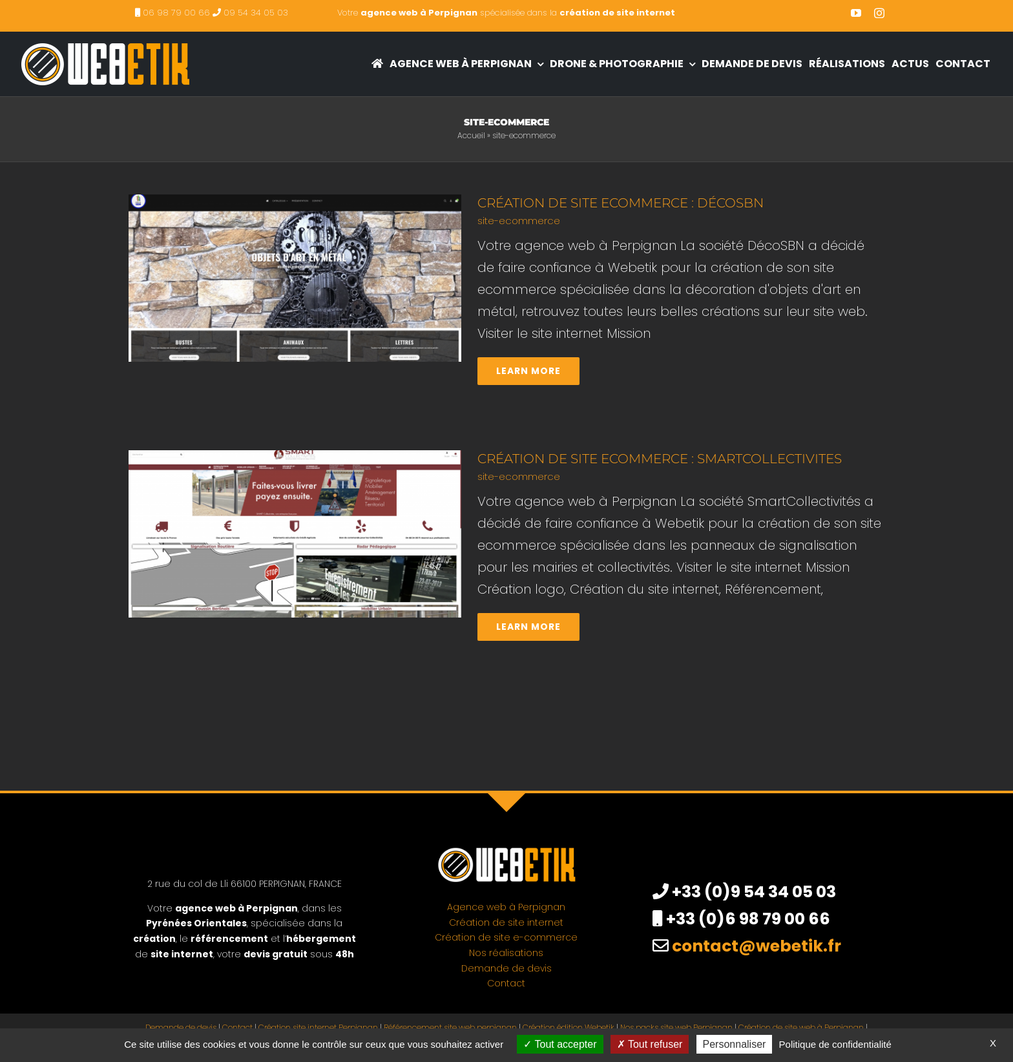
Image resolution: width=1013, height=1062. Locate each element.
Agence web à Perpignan (506, 907)
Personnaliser (734, 1044)
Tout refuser (650, 1044)
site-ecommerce (518, 220)
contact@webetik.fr (756, 946)
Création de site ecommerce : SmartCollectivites (659, 458)
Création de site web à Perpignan (801, 1027)
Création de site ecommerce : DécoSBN (620, 203)
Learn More (528, 370)
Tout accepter (559, 1044)
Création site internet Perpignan (318, 1027)
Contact (506, 983)
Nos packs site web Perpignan (676, 1027)
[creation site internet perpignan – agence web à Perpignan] (105, 38)
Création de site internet (506, 922)
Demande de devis (506, 968)
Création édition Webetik (568, 1027)
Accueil (471, 135)
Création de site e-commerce (506, 937)
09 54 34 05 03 (256, 12)
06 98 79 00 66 (176, 12)
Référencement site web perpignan (450, 1027)
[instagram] (879, 13)
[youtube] (856, 13)
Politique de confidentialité (835, 1044)
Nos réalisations (506, 952)
